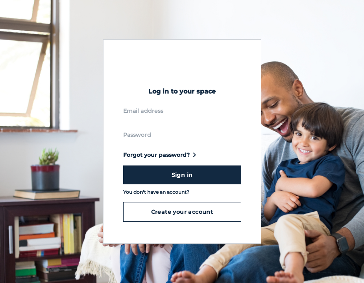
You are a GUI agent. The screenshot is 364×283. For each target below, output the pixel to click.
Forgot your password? (161, 155)
